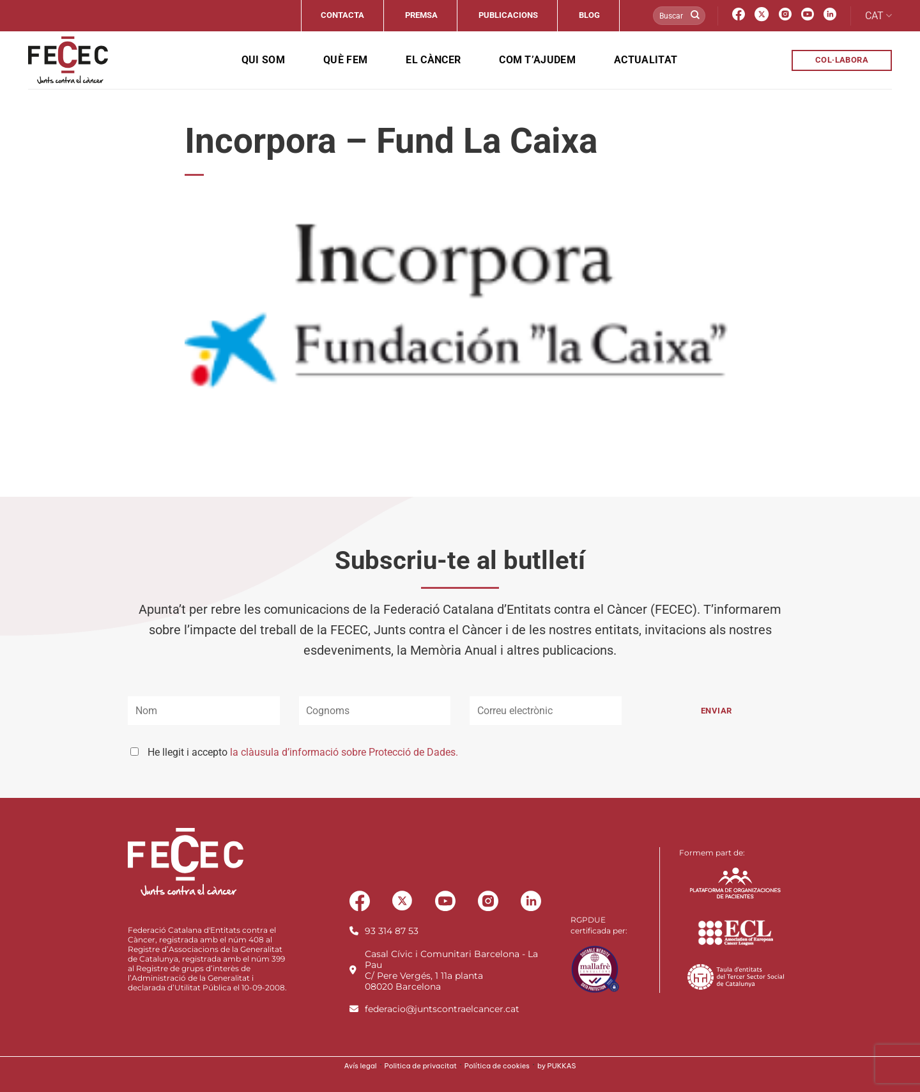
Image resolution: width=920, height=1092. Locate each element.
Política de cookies (497, 1065)
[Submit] (695, 16)
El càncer (433, 60)
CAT (878, 16)
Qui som (263, 60)
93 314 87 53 (391, 931)
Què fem (345, 60)
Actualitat (645, 60)
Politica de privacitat (421, 1065)
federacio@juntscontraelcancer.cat (442, 1009)
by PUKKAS (556, 1065)
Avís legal (360, 1065)
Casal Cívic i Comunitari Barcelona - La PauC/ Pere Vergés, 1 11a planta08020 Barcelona (451, 970)
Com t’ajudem (537, 60)
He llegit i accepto (303, 752)
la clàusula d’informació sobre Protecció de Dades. (344, 752)
